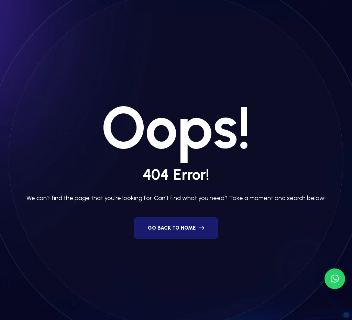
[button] (334, 278)
